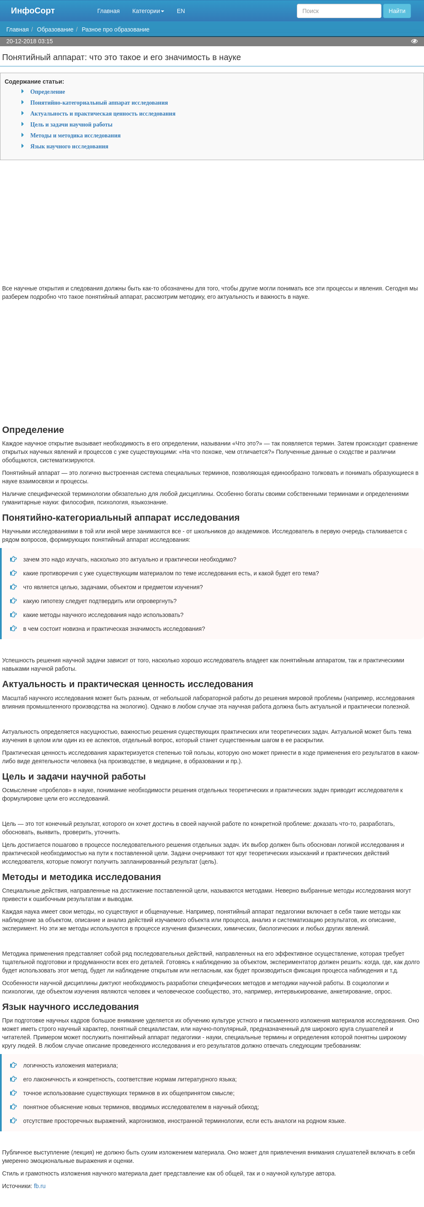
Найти (397, 11)
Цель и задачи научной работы (71, 124)
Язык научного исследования (69, 146)
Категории (148, 11)
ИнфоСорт (33, 10)
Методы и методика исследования (75, 135)
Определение (47, 92)
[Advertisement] (212, 225)
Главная (108, 11)
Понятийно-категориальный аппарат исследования (99, 102)
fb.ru (39, 1186)
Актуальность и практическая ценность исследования (103, 113)
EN (181, 11)
